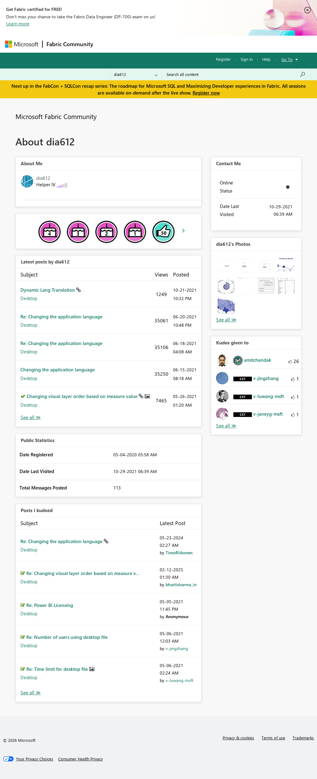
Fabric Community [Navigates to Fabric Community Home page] (69, 44)
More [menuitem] (236, 43)
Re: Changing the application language (61, 316)
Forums (107, 43)
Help (266, 59)
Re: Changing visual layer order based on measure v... (82, 573)
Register (223, 59)
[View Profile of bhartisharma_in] (181, 584)
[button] (226, 265)
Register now (206, 93)
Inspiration (134, 43)
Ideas (160, 43)
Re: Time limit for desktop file (57, 669)
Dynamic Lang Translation (48, 290)
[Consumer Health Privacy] (80, 758)
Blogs (215, 43)
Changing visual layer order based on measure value (83, 396)
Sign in (247, 59)
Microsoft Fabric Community (56, 116)
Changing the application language (57, 369)
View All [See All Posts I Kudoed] (30, 692)
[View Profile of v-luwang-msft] (179, 680)
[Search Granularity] (135, 74)
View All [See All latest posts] (30, 417)
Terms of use (273, 737)
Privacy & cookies (238, 737)
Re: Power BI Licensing (49, 605)
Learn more (17, 23)
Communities (187, 43)
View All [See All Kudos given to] (226, 425)
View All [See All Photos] (226, 319)
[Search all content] (236, 74)
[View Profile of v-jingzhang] (177, 648)
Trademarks (303, 737)
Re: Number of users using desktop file (67, 637)
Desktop (28, 298)
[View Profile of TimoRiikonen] (179, 552)
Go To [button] (287, 59)
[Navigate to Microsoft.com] (21, 44)
